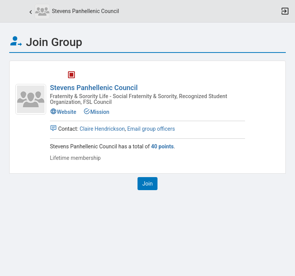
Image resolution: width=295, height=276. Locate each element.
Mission (96, 112)
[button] (10, 11)
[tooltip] (71, 76)
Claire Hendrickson (102, 129)
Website (63, 112)
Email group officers (151, 129)
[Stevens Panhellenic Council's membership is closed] (67, 76)
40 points (162, 146)
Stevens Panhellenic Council (94, 88)
